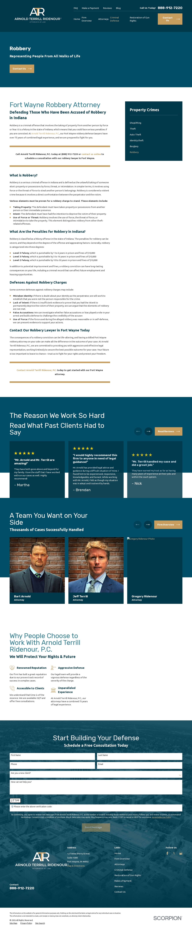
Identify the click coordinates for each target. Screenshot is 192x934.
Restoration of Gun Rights (127, 875)
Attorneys (119, 864)
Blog (118, 8)
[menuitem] (154, 123)
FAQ (76, 8)
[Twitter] (174, 853)
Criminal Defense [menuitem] (114, 19)
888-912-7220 (170, 8)
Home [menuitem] (77, 19)
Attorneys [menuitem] (103, 19)
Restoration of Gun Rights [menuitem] (139, 19)
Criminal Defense (123, 870)
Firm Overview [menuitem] (87, 19)
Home (117, 853)
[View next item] (148, 431)
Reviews (107, 8)
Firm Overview (122, 858)
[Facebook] (167, 853)
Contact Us (120, 892)
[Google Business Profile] (180, 853)
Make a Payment (90, 8)
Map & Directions (76, 866)
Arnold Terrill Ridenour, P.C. (45, 133)
